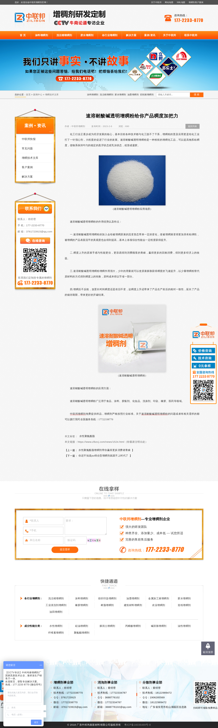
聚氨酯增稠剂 (82, 632)
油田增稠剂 (56, 611)
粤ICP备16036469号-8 (137, 724)
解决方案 (131, 35)
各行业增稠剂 (110, 35)
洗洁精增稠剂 (64, 35)
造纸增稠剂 (184, 605)
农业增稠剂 (158, 605)
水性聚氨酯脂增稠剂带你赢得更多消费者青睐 (104, 450)
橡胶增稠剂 (81, 605)
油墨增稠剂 (133, 94)
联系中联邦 (190, 35)
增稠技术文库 (52, 94)
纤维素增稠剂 (56, 632)
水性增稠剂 (56, 625)
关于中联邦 (156, 2)
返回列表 (192, 126)
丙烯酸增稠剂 (133, 625)
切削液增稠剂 (147, 94)
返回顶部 (208, 652)
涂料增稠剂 (41, 35)
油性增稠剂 (184, 625)
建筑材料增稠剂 (133, 605)
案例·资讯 (149, 35)
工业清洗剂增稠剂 (56, 605)
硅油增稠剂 (81, 625)
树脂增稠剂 (107, 605)
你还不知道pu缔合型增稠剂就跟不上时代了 (103, 455)
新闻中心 (37, 94)
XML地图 (181, 2)
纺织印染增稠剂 (107, 598)
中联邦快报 (29, 139)
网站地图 (169, 2)
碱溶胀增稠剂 (159, 625)
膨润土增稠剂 (107, 625)
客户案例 (27, 167)
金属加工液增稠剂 (158, 598)
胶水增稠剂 (87, 35)
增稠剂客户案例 (196, 2)
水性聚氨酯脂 (87, 436)
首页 (28, 94)
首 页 (23, 35)
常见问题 (27, 148)
